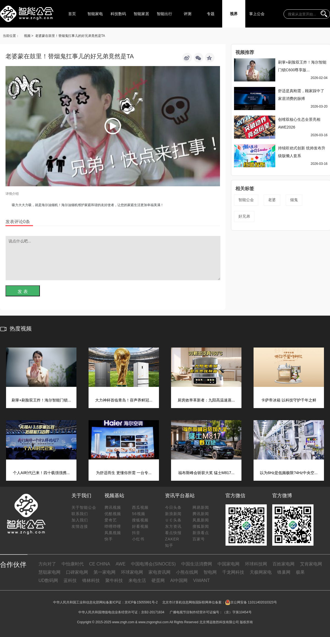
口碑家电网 (77, 572)
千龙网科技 (233, 572)
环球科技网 (256, 564)
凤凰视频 (113, 533)
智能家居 (141, 14)
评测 (187, 14)
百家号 (199, 539)
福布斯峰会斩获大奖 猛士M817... (206, 473)
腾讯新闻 (201, 514)
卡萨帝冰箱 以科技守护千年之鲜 (288, 400)
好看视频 (140, 526)
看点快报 (173, 533)
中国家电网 (229, 564)
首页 (72, 14)
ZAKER (172, 539)
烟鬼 (294, 200)
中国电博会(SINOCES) (153, 564)
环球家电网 (132, 572)
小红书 (138, 539)
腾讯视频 (113, 507)
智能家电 (95, 14)
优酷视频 (113, 514)
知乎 (169, 545)
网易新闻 (201, 507)
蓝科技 (70, 580)
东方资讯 (173, 526)
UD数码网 (48, 580)
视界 (234, 14)
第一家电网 (105, 572)
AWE (120, 564)
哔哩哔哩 (113, 526)
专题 (211, 14)
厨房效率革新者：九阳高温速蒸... (206, 400)
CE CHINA (99, 564)
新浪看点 (201, 533)
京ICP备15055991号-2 (141, 602)
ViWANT (201, 580)
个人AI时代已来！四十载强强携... (41, 473)
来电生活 (137, 580)
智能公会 (246, 200)
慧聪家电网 (49, 572)
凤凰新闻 (201, 520)
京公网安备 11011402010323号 (251, 602)
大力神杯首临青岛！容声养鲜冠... (123, 400)
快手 (109, 539)
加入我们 (80, 520)
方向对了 (47, 564)
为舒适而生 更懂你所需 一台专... (123, 473)
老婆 (272, 200)
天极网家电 (261, 572)
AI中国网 (179, 580)
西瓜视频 (140, 507)
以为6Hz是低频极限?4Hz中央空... (288, 473)
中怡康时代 (73, 564)
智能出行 (164, 14)
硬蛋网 (158, 580)
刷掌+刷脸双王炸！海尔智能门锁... (41, 400)
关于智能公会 (84, 507)
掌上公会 (257, 14)
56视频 (138, 514)
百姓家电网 (284, 564)
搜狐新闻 (201, 526)
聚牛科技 (114, 580)
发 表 (23, 291)
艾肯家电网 (311, 564)
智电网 (210, 572)
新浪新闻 (173, 514)
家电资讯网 (159, 572)
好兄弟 (244, 216)
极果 (300, 572)
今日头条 (173, 507)
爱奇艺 (111, 520)
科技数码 (118, 14)
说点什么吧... (113, 258)
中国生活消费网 (196, 564)
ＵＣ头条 (173, 520)
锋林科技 (91, 580)
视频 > (28, 36)
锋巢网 (283, 572)
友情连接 (80, 526)
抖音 (136, 533)
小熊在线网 (187, 572)
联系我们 (80, 514)
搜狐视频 (140, 520)
